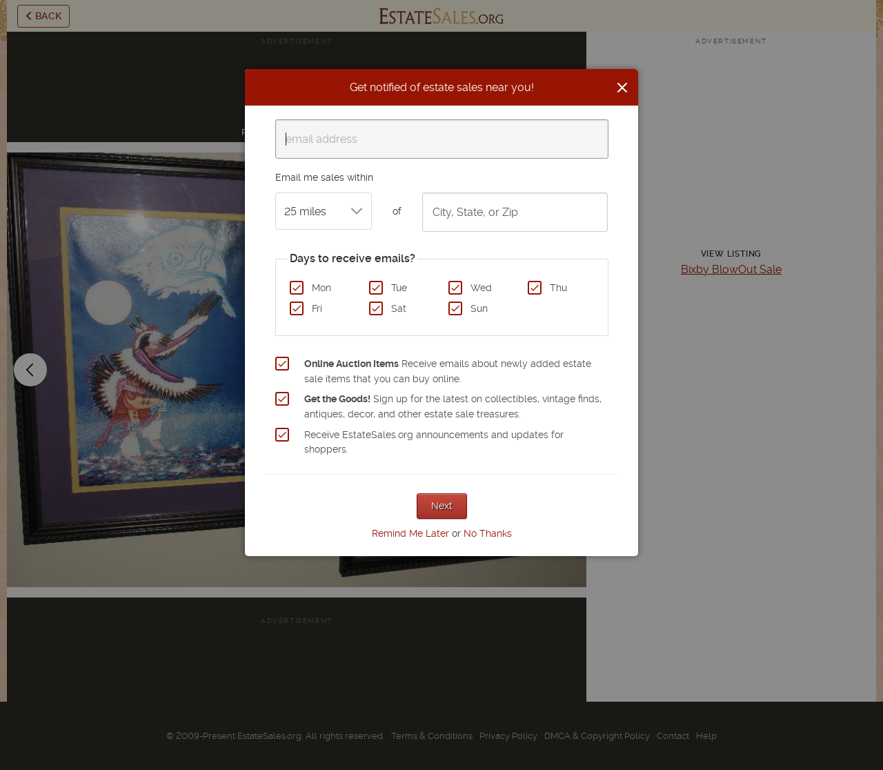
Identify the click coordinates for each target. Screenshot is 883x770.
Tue (399, 287)
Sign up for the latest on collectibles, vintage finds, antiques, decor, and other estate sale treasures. (453, 406)
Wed (481, 287)
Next (442, 505)
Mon (321, 287)
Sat (398, 308)
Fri (317, 308)
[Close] (622, 87)
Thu (558, 287)
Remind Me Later (410, 533)
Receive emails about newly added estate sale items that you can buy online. (447, 371)
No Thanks (488, 533)
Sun (479, 308)
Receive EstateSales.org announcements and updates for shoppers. (434, 442)
